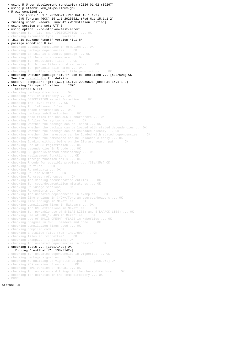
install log (36, 93)
